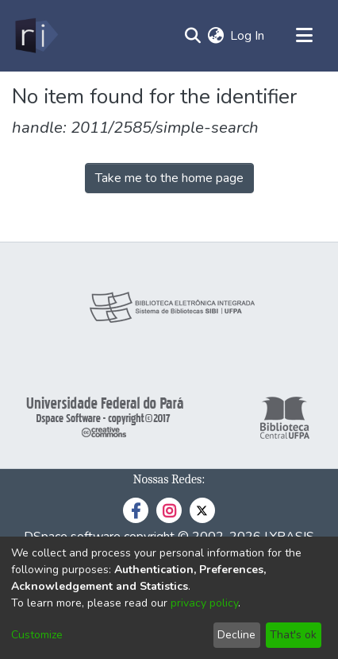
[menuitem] (215, 35)
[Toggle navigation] (304, 36)
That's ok (293, 634)
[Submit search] (192, 35)
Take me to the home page (169, 178)
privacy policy (204, 603)
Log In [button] (248, 36)
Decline (236, 634)
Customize (37, 634)
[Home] (35, 36)
